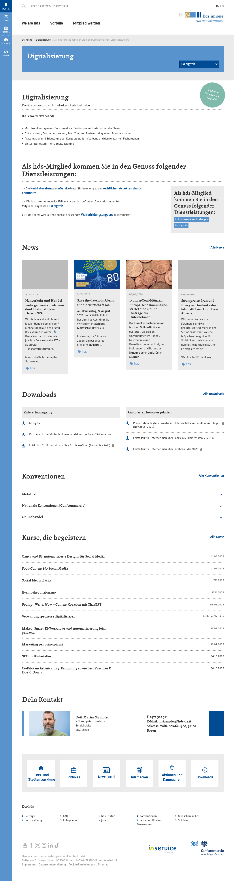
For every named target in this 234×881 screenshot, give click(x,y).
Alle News (217, 247)
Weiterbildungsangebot (97, 215)
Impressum (28, 864)
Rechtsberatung (41, 188)
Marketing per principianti (42, 644)
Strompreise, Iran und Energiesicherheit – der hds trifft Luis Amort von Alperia (199, 306)
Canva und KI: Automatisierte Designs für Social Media (63, 556)
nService (64, 188)
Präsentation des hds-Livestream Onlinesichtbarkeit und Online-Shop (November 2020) (175, 425)
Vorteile (56, 23)
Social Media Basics (37, 580)
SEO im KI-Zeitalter (36, 656)
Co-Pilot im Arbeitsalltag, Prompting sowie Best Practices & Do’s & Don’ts (66, 670)
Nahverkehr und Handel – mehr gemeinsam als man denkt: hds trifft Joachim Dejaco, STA (45, 306)
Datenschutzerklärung (52, 864)
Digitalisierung (43, 39)
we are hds (31, 23)
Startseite (27, 39)
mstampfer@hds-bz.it (174, 721)
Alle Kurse (217, 537)
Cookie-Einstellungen (82, 864)
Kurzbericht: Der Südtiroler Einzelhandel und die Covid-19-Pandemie (70, 434)
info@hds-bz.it (108, 860)
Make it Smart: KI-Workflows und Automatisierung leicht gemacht (64, 630)
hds (30, 368)
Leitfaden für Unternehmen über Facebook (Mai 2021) (165, 449)
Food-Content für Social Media (45, 568)
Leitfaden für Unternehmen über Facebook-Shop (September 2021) (69, 445)
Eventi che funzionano (39, 592)
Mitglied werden (86, 23)
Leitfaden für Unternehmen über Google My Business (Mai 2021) (172, 438)
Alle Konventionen (211, 476)
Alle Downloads (213, 394)
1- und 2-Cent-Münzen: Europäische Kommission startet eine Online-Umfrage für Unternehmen (148, 308)
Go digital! (199, 65)
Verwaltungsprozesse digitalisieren (48, 616)
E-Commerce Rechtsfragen (191, 219)
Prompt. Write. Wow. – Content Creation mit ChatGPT (61, 604)
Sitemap (103, 864)
